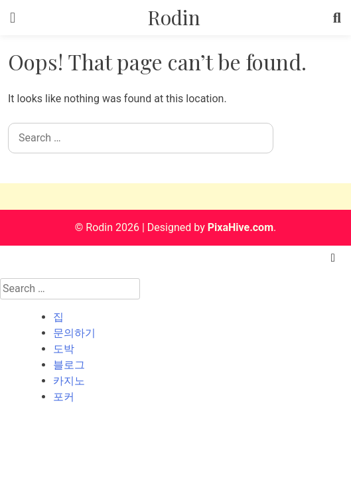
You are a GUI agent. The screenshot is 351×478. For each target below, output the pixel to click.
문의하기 (74, 333)
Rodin (173, 17)
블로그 (69, 364)
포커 (63, 396)
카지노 (69, 380)
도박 (63, 349)
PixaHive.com (240, 227)
